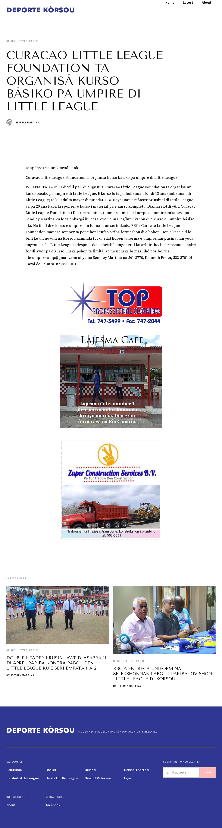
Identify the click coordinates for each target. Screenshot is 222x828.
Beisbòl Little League (22, 650)
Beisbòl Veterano (98, 778)
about (11, 805)
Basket (51, 770)
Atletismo (14, 770)
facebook (53, 805)
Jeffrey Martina (28, 122)
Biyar (128, 778)
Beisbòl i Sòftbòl (136, 770)
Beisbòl (90, 770)
